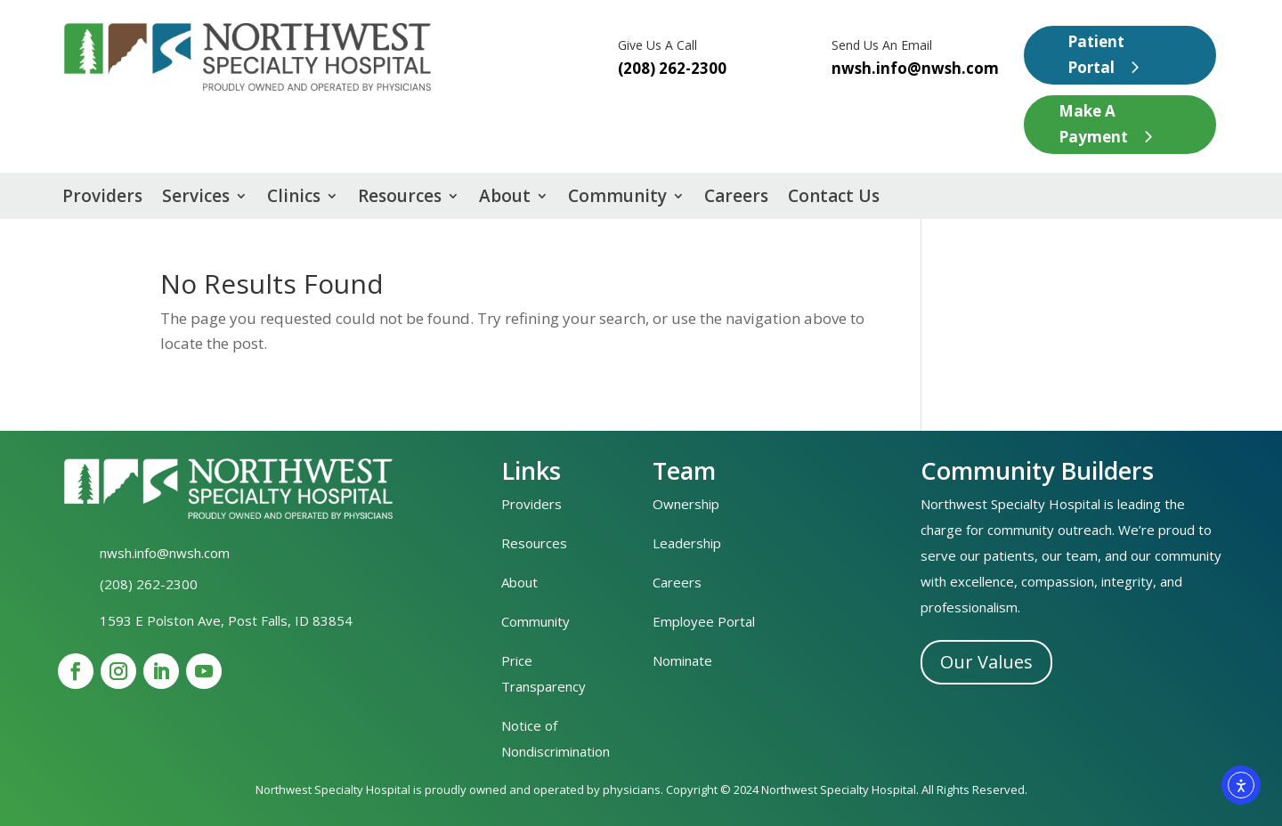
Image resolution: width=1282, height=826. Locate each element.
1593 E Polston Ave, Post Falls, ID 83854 (226, 620)
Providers (102, 198)
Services (196, 198)
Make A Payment (1093, 124)
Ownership (686, 504)
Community (617, 198)
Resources (400, 198)
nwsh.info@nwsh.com (915, 68)
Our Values (986, 662)
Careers (736, 198)
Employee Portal (704, 621)
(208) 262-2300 (149, 584)
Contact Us (834, 198)
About (505, 198)
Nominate (682, 660)
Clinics (293, 198)
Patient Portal (1095, 54)
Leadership (687, 543)
